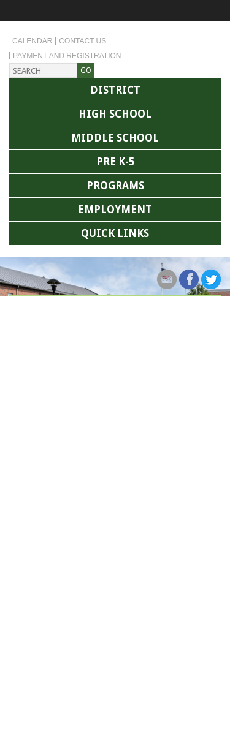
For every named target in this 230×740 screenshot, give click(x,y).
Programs (115, 185)
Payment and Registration (67, 55)
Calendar (32, 41)
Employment (115, 209)
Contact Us (82, 41)
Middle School (115, 138)
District (115, 90)
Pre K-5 (115, 162)
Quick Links (115, 233)
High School (115, 114)
